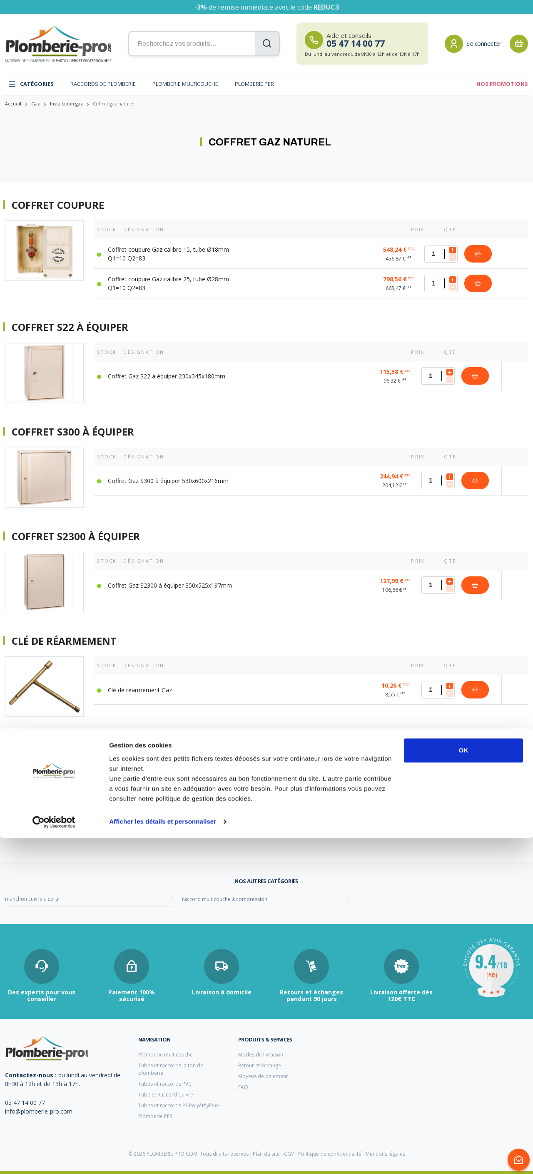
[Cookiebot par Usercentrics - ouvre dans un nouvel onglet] (53, 1157)
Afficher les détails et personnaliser (162, 1157)
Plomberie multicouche (185, 84)
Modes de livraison (260, 1054)
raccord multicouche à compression (224, 899)
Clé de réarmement (64, 641)
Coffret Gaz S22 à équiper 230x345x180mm (166, 376)
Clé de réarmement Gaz (140, 690)
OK (463, 1086)
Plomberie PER (254, 84)
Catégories (31, 84)
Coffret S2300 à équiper (76, 536)
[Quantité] (441, 254)
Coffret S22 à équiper (70, 327)
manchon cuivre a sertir (32, 898)
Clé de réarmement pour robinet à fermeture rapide (157, 745)
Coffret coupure (58, 205)
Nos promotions (502, 84)
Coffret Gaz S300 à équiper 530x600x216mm (168, 481)
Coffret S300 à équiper (73, 431)
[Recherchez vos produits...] (204, 44)
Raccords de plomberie (103, 84)
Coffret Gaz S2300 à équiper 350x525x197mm (170, 585)
